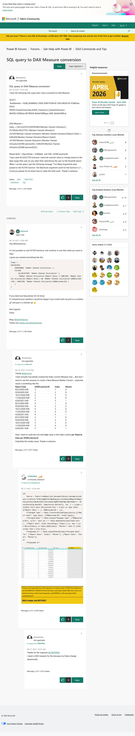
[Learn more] (100, 112)
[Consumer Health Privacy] (34, 727)
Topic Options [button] (75, 66)
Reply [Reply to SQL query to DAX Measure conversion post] (77, 197)
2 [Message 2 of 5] (17, 333)
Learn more (8, 10)
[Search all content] (100, 31)
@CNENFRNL (54, 656)
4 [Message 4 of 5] (29, 614)
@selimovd (27, 374)
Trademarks (129, 718)
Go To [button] (122, 25)
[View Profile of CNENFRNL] (32, 477)
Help (113, 25)
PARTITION (29, 179)
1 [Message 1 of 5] (17, 188)
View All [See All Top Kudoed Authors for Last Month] (96, 235)
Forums (46, 19)
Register (95, 25)
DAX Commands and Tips (91, 49)
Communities (80, 19)
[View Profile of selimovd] (24, 231)
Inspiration (57, 19)
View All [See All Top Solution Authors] (96, 180)
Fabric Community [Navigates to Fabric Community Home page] (30, 18)
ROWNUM (15, 182)
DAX (18, 179)
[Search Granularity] (58, 31)
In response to (23, 366)
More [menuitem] (100, 19)
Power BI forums (17, 49)
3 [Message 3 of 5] (23, 451)
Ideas (68, 19)
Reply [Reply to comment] (77, 341)
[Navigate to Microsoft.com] (9, 18)
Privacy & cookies (101, 718)
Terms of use (116, 718)
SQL (24, 182)
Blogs (92, 19)
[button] (59, 66)
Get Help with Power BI (58, 49)
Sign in (105, 25)
